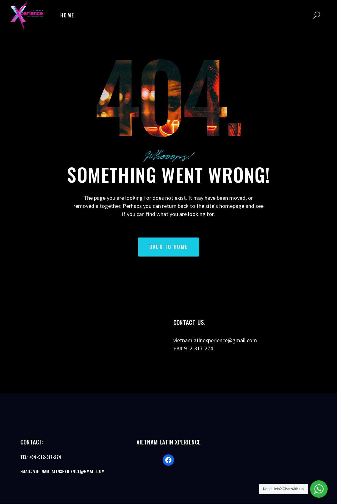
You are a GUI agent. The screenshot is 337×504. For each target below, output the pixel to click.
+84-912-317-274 (193, 348)
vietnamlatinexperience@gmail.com (215, 340)
